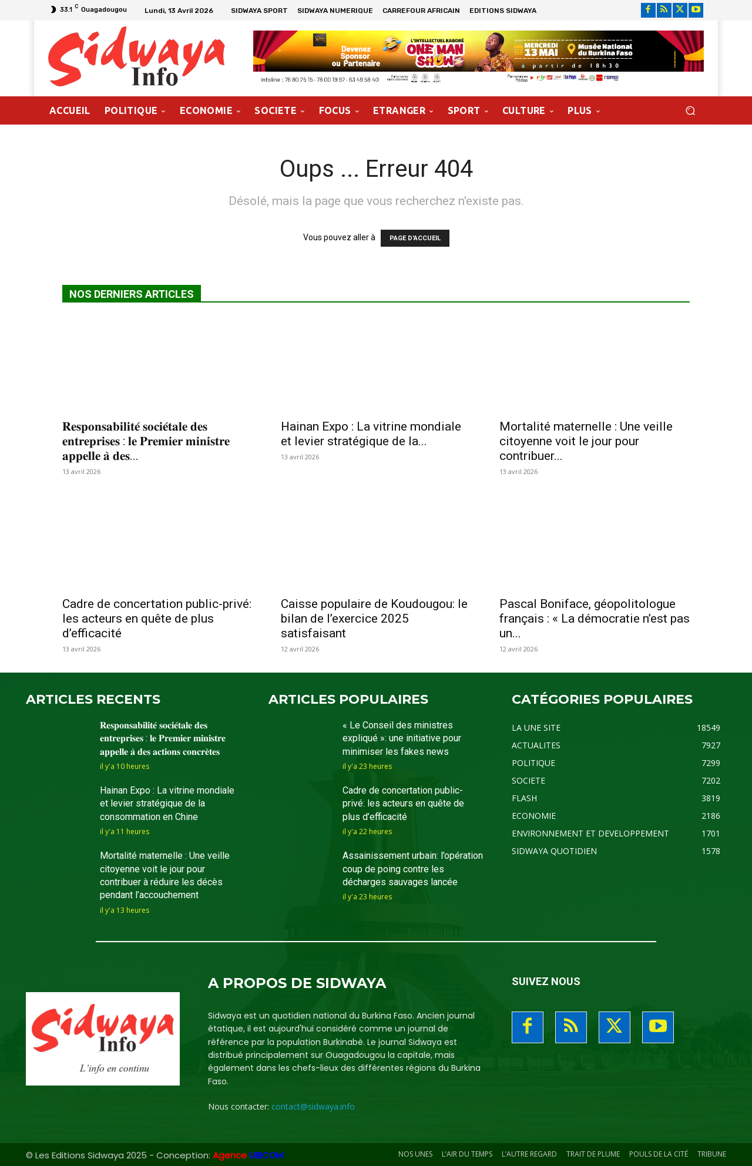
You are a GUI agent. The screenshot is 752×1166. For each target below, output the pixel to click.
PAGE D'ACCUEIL (415, 238)
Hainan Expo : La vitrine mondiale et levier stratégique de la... (371, 433)
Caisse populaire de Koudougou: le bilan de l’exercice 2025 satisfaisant (374, 618)
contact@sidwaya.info (313, 1106)
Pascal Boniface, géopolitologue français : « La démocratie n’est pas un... (594, 618)
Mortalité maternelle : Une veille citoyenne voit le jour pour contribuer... (586, 441)
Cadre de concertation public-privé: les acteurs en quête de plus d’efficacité (156, 618)
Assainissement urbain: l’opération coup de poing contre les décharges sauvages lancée (413, 869)
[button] (690, 110)
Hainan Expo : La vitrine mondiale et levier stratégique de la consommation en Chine (167, 803)
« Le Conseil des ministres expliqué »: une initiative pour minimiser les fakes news (402, 738)
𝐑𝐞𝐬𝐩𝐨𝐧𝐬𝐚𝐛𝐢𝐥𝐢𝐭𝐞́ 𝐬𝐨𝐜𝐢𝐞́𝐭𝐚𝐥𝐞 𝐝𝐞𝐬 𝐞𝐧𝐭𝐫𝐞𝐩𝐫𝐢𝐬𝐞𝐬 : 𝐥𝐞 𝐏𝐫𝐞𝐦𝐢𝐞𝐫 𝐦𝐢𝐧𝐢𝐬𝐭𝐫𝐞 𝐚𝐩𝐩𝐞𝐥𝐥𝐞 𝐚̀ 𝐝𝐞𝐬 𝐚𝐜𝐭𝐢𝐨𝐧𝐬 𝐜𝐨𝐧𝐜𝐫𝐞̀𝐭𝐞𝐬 (163, 738)
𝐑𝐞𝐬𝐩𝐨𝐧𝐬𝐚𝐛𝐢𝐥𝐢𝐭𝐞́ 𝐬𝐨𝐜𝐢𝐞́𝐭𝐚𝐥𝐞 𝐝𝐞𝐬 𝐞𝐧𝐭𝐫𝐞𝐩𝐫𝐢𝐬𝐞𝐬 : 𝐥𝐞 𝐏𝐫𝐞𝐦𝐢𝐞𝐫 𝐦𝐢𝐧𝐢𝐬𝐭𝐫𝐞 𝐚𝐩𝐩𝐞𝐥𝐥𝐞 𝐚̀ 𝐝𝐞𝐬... (146, 441)
